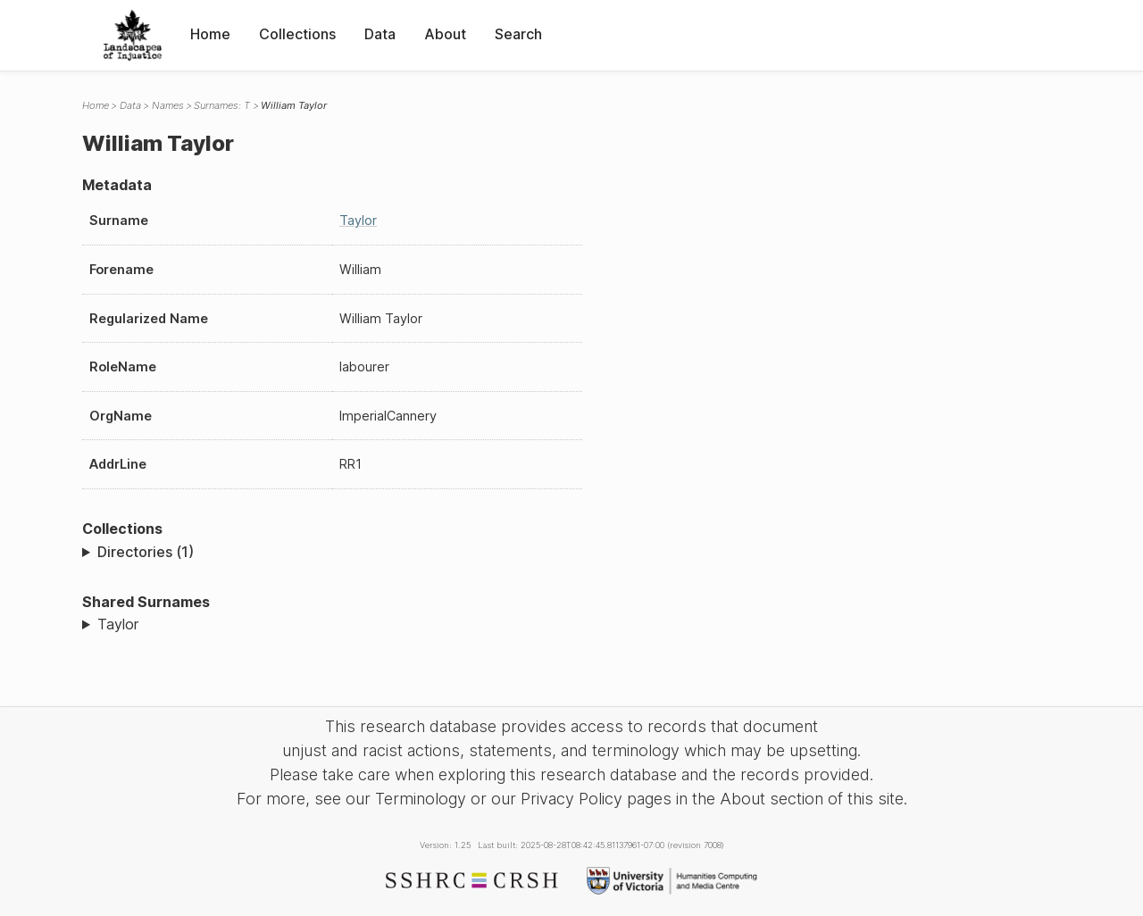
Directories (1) (145, 552)
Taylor (358, 220)
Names (168, 105)
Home (210, 34)
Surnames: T (222, 105)
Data (380, 34)
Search (518, 34)
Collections (297, 34)
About (445, 34)
